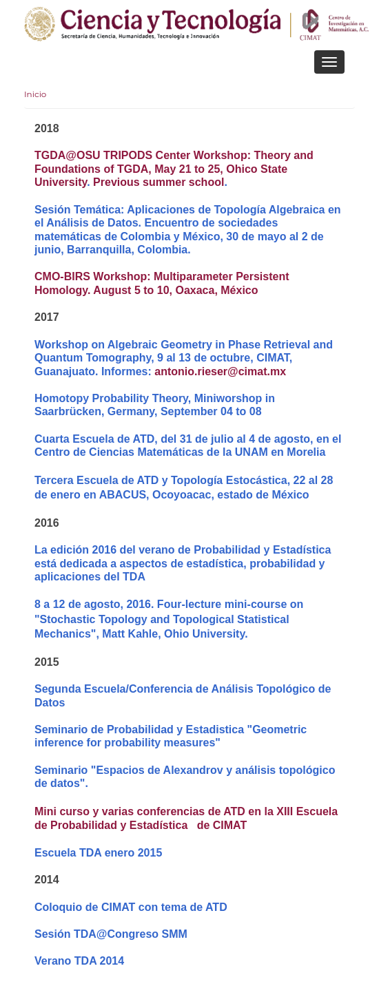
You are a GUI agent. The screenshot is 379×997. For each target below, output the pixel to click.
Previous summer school (158, 182)
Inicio (35, 94)
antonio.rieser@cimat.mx (220, 371)
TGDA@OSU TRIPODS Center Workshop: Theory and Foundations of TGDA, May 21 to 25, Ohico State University (174, 168)
